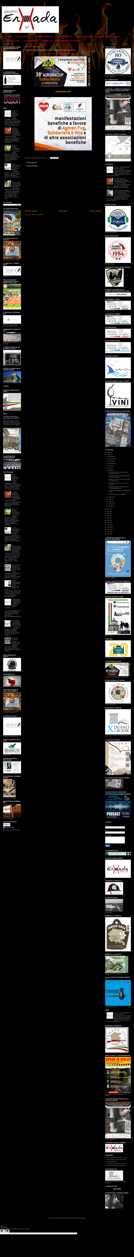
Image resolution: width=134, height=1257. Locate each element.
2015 (108, 527)
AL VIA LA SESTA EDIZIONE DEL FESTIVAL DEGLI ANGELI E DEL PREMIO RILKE (122, 192)
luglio (109, 468)
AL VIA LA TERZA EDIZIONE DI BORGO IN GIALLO (15, 113)
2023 (108, 511)
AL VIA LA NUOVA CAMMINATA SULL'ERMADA (16, 147)
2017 (108, 522)
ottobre (110, 461)
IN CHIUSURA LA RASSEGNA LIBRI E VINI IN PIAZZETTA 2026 (16, 623)
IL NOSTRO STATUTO (64, 36)
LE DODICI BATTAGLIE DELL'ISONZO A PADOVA (11, 417)
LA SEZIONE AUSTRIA (11, 41)
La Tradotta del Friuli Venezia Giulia (116, 1163)
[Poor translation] (6, 1231)
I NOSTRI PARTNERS (30, 41)
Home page (8, 36)
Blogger (83, 1218)
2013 (108, 531)
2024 (108, 509)
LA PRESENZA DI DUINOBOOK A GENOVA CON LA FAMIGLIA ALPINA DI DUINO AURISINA (13, 604)
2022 (108, 513)
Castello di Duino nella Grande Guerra (116, 1159)
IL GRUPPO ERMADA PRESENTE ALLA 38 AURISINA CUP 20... (118, 487)
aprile (110, 499)
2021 (108, 515)
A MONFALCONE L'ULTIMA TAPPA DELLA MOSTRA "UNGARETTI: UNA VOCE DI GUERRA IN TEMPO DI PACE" (13, 185)
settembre (111, 463)
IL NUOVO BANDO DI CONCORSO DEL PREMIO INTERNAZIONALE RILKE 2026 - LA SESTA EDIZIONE (13, 132)
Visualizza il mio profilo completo (11, 830)
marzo (110, 501)
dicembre (111, 456)
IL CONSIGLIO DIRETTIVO (44, 36)
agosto (110, 465)
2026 (108, 452)
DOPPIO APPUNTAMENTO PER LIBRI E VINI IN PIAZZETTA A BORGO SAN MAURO (13, 585)
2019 (108, 518)
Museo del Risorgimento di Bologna (116, 1165)
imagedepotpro (70, 1218)
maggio (110, 497)
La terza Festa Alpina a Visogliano (117, 494)
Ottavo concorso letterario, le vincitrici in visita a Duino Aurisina (16, 567)
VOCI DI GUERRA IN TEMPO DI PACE (117, 1157)
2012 (108, 534)
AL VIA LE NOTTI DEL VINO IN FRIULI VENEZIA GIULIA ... (118, 473)
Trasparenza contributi (84, 36)
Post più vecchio (95, 211)
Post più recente (31, 211)
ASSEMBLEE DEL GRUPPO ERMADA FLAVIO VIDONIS (60, 41)
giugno (110, 470)
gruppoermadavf (9, 827)
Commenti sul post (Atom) (37, 214)
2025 (108, 454)
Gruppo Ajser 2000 (111, 1161)
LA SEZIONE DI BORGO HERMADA (108, 36)
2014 (108, 529)
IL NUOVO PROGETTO (15, 638)
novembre (111, 459)
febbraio (110, 504)
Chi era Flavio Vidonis (23, 36)
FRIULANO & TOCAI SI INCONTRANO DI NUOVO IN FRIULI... (119, 476)
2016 (108, 525)
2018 (108, 520)
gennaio (110, 506)
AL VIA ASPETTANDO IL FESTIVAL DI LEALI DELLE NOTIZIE (16, 166)
